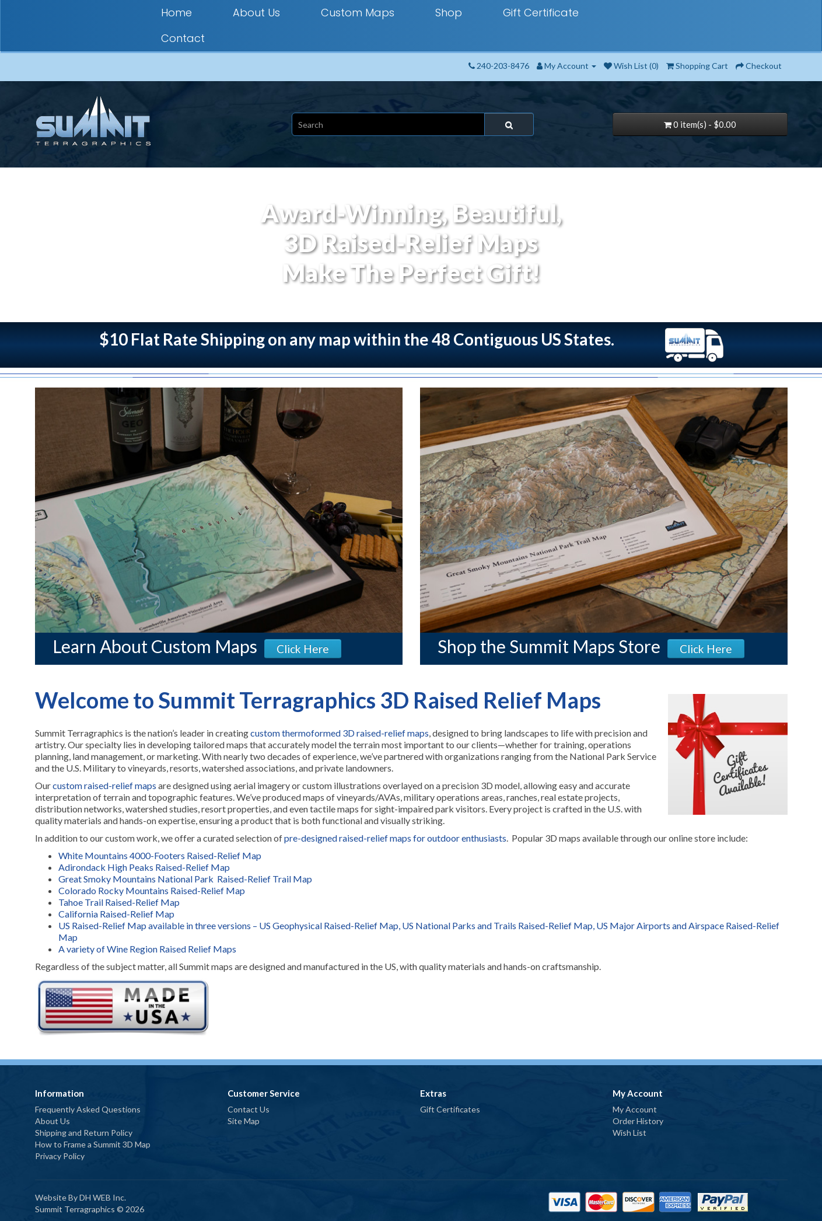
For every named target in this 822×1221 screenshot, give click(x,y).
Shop (448, 12)
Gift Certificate (541, 12)
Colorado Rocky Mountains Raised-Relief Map (151, 890)
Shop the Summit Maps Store (549, 646)
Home (176, 12)
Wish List (629, 1133)
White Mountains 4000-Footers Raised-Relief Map (159, 855)
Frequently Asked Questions (88, 1109)
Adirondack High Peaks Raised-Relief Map (144, 867)
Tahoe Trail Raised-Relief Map (119, 902)
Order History (638, 1121)
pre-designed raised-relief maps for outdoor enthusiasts (395, 837)
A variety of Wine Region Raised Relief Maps (147, 948)
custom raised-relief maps (104, 785)
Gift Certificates (450, 1109)
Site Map (244, 1121)
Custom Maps (357, 12)
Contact (183, 38)
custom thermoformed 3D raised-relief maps (339, 732)
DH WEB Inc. (102, 1197)
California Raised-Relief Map (116, 913)
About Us (256, 12)
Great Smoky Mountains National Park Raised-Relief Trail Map (185, 878)
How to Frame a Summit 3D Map (93, 1144)
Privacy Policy (60, 1156)
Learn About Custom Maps (155, 646)
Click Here (303, 648)
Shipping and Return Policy (83, 1133)
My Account (635, 1109)
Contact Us (249, 1109)
